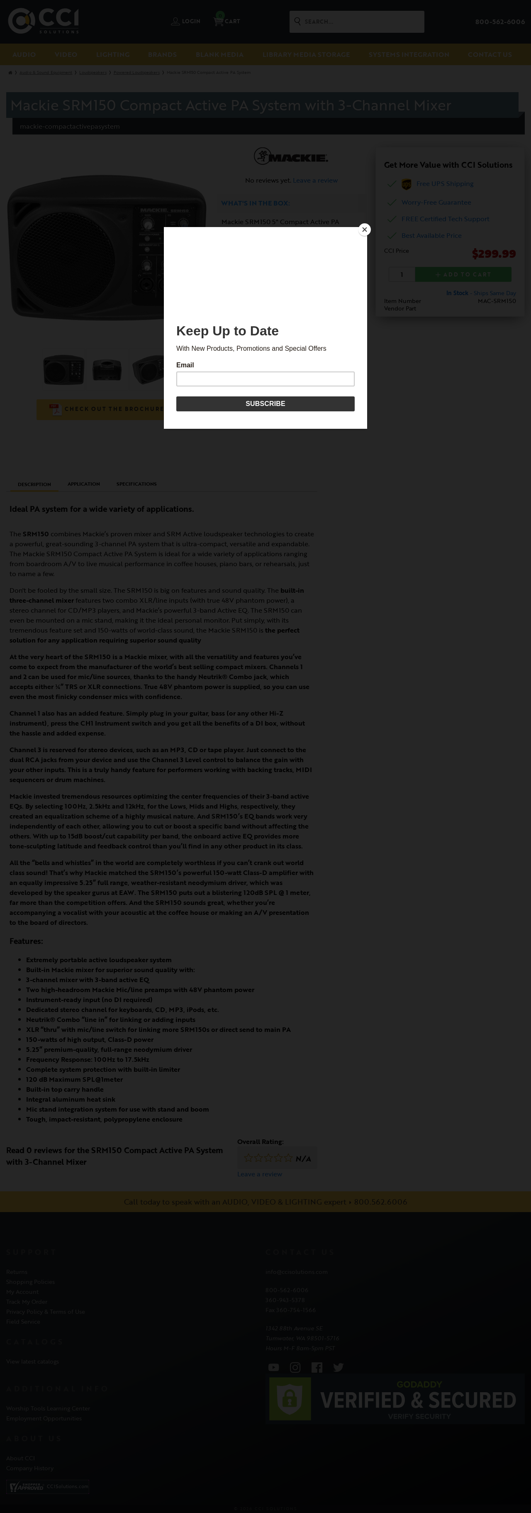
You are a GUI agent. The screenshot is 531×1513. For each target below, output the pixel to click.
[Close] (365, 229)
